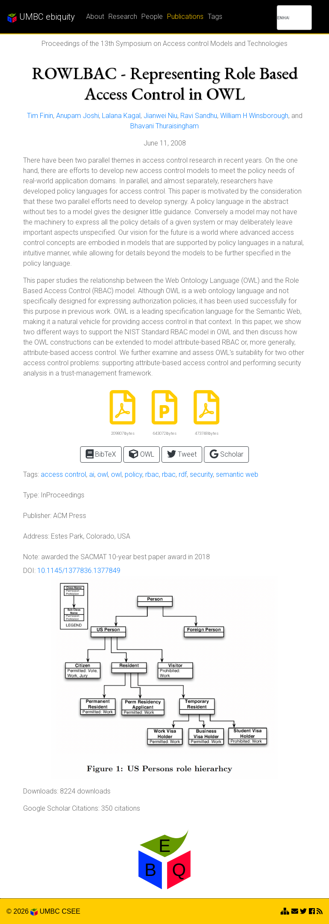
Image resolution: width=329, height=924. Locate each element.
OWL (141, 453)
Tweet (182, 453)
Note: (31, 557)
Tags (215, 16)
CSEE (71, 911)
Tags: (31, 474)
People (152, 16)
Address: (36, 536)
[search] (283, 17)
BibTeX (101, 453)
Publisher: (37, 516)
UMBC (49, 911)
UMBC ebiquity (41, 17)
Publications (185, 16)
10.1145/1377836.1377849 (78, 571)
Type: (31, 495)
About (95, 16)
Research (122, 16)
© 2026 (22, 911)
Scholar (226, 453)
